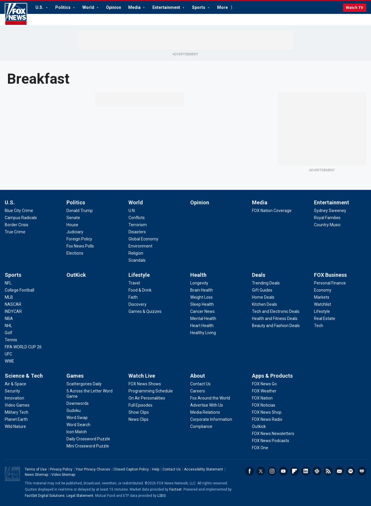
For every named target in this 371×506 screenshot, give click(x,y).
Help (155, 469)
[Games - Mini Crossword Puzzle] (87, 446)
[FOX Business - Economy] (322, 290)
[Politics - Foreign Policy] (79, 239)
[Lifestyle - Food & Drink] (140, 290)
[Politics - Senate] (73, 217)
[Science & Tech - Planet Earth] (16, 419)
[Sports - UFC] (8, 354)
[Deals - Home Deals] (263, 297)
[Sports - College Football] (19, 290)
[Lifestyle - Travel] (134, 283)
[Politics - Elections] (74, 253)
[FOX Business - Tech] (318, 325)
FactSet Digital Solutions (45, 496)
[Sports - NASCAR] (13, 304)
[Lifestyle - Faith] (133, 297)
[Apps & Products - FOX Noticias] (263, 405)
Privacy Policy (61, 469)
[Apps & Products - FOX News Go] (264, 383)
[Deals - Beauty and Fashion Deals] (276, 325)
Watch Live (141, 376)
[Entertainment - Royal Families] (327, 217)
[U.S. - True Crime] (15, 231)
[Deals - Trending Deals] (266, 283)
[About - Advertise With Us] (206, 405)
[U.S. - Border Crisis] (16, 224)
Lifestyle (139, 275)
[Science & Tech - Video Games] (17, 405)
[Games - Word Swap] (77, 417)
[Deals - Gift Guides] (262, 290)
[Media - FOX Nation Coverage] (272, 210)
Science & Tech (24, 376)
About (197, 376)
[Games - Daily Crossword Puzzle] (88, 439)
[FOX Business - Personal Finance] (330, 283)
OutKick (76, 275)
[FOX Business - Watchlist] (322, 304)
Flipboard (294, 471)
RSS (328, 471)
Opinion (113, 7)
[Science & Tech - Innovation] (14, 398)
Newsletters (339, 471)
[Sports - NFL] (8, 283)
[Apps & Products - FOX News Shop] (266, 412)
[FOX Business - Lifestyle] (322, 311)
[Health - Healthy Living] (203, 332)
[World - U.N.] (132, 210)
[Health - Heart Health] (202, 325)
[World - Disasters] (137, 231)
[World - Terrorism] (137, 224)
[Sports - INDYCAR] (13, 311)
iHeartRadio (361, 471)
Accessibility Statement (203, 469)
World (88, 7)
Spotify (350, 471)
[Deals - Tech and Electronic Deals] (276, 311)
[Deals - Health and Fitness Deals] (274, 318)
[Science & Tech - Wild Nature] (15, 426)
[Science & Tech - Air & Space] (15, 383)
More (222, 7)
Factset (175, 489)
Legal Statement (79, 496)
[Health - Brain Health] (201, 290)
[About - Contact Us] (200, 383)
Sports (199, 7)
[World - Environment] (140, 246)
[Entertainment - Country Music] (327, 224)
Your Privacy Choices (93, 469)
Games (75, 376)
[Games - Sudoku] (73, 410)
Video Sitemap (63, 475)
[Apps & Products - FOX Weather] (264, 391)
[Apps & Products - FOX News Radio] (267, 419)
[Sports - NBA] (9, 318)
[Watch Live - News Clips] (138, 419)
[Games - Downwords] (77, 403)
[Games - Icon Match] (76, 431)
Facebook (249, 471)
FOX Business (330, 275)
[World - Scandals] (137, 260)
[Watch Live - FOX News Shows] (144, 383)
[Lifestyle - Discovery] (137, 304)
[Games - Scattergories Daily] (84, 383)
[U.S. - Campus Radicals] (21, 217)
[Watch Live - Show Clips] (138, 412)
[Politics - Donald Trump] (79, 210)
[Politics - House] (72, 224)
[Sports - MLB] (9, 297)
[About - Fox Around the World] (210, 398)
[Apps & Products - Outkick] (259, 426)
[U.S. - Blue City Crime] (19, 210)
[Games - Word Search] (78, 424)
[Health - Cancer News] (202, 311)
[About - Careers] (197, 391)
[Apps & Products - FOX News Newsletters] (273, 433)
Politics (63, 7)
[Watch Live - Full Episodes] (140, 405)
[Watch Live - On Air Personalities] (146, 398)
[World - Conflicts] (136, 217)
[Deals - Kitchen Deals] (264, 304)
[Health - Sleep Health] (202, 304)
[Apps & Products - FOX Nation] (262, 398)
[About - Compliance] (201, 426)
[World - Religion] (135, 253)
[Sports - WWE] (9, 361)
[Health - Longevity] (199, 283)
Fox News (16, 14)
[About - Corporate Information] (211, 419)
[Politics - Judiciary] (74, 231)
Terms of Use (36, 469)
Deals (258, 275)
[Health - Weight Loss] (201, 297)
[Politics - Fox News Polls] (80, 246)
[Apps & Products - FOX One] (260, 447)
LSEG (161, 496)
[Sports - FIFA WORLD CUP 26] (23, 347)
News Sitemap (36, 475)
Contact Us (171, 469)
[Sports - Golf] (8, 332)
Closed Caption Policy (131, 469)
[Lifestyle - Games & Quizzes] (145, 311)
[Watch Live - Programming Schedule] (150, 391)
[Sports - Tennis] (11, 339)
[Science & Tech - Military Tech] (16, 412)
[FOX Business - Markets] (321, 297)
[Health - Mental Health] (203, 318)
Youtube (283, 471)
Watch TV (354, 7)
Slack (317, 471)
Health (198, 275)
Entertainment (166, 7)
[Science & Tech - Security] (12, 391)
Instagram (272, 471)
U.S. (39, 7)
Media (134, 7)
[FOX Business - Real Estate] (324, 318)
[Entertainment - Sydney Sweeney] (330, 210)
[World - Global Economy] (143, 239)
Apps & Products (272, 376)
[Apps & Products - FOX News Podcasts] (270, 440)
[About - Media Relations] (205, 412)
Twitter (260, 471)
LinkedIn (305, 471)
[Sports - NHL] (8, 325)
